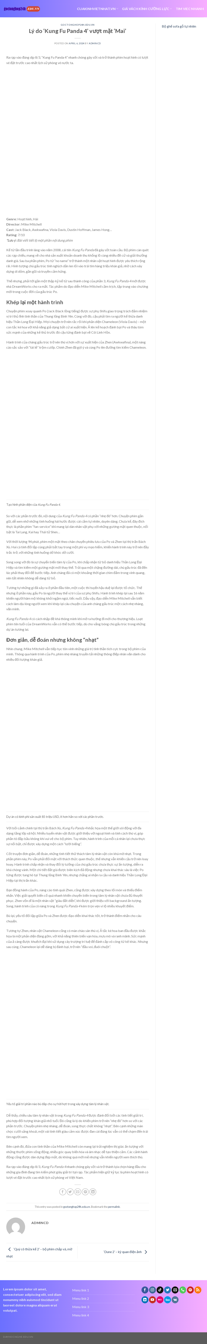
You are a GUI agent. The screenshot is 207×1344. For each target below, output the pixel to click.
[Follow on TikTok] (160, 1290)
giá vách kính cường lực (147, 9)
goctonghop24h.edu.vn (78, 24)
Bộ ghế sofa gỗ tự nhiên (179, 26)
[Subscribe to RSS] (197, 1290)
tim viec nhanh (190, 9)
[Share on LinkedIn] (92, 1191)
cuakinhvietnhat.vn (97, 9)
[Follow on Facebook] (144, 1290)
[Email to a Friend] (77, 1191)
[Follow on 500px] (167, 1299)
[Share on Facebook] (62, 1191)
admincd (95, 43)
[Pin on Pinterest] (85, 1191)
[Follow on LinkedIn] (144, 1299)
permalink (114, 1206)
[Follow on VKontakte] (175, 1299)
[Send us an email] (175, 1290)
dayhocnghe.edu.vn (18, 1336)
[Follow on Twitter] (167, 1290)
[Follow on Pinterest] (190, 1290)
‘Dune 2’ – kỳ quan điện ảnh (126, 1252)
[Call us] (182, 1290)
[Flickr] (160, 1299)
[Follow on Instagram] (152, 1290)
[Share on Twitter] (70, 1191)
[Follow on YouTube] (152, 1299)
